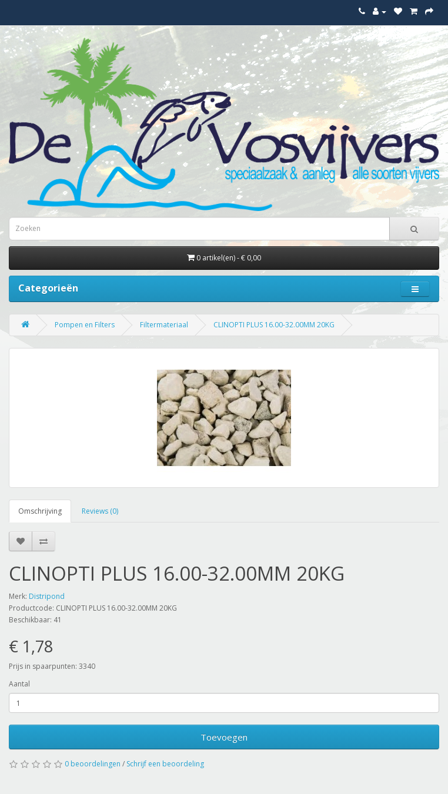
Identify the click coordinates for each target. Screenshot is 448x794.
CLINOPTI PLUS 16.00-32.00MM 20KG (274, 325)
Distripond (47, 596)
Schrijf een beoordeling (165, 764)
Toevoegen (224, 737)
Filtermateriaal (164, 325)
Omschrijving (40, 511)
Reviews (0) (100, 511)
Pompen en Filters (85, 325)
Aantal (19, 684)
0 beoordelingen (93, 764)
